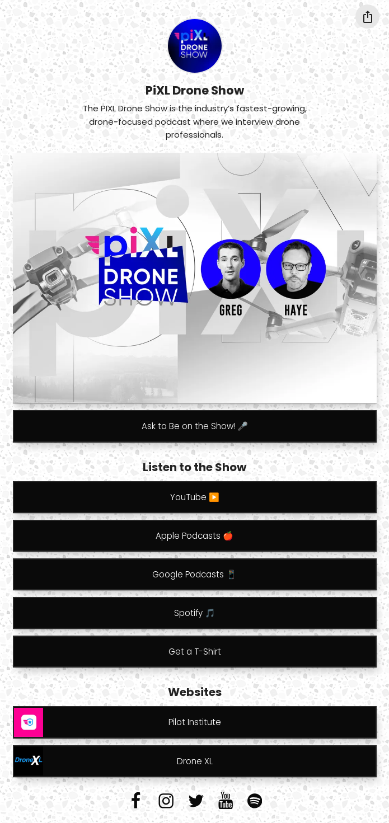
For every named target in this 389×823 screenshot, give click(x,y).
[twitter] (196, 800)
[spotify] (254, 800)
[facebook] (135, 800)
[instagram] (165, 800)
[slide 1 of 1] (195, 278)
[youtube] (225, 800)
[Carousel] (195, 278)
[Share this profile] (367, 16)
